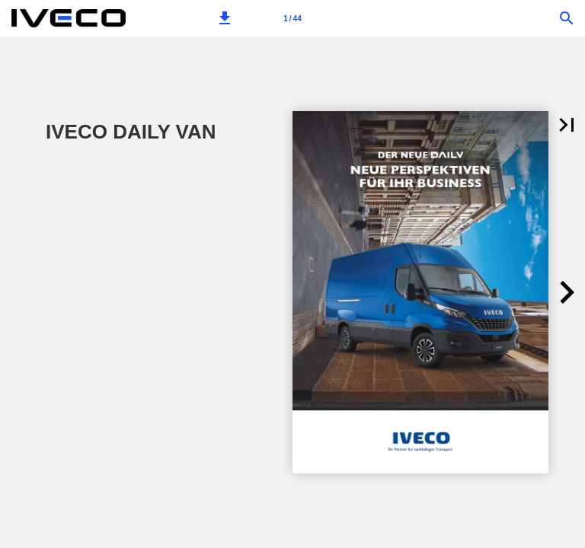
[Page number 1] (292, 18)
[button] (224, 18)
